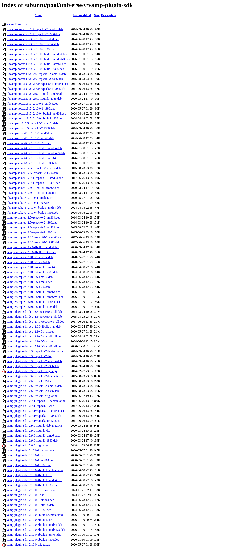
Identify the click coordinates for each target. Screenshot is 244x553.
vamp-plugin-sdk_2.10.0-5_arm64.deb (30, 505)
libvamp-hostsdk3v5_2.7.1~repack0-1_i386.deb (36, 88)
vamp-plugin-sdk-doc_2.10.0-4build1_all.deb (34, 336)
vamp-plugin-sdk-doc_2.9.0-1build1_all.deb (34, 326)
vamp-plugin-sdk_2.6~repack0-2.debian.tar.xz (35, 376)
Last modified (82, 15)
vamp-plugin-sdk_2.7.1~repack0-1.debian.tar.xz (36, 400)
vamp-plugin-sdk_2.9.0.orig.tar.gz (27, 445)
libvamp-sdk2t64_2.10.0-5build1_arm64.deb (34, 158)
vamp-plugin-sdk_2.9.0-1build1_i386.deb (32, 440)
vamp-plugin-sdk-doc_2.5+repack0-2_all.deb (34, 311)
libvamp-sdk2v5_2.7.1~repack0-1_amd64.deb (35, 178)
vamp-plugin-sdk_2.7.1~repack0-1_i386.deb (34, 415)
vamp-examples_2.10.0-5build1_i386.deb (32, 306)
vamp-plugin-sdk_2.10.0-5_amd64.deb (30, 500)
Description (108, 15)
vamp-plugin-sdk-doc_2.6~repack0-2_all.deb (34, 316)
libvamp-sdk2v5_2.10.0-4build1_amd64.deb (34, 207)
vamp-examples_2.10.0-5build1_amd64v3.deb (35, 296)
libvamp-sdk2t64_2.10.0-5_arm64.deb (30, 138)
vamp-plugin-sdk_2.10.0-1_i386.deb (29, 465)
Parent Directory (17, 24)
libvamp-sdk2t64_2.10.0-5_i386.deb (29, 143)
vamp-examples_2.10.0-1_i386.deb (28, 262)
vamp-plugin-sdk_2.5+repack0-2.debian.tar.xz (35, 351)
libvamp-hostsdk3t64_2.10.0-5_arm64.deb (33, 44)
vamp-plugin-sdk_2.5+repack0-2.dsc (29, 356)
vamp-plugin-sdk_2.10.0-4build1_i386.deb (33, 485)
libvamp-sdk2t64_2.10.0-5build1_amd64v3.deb (36, 153)
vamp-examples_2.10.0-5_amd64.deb (30, 277)
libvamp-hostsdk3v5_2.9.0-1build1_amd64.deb (36, 93)
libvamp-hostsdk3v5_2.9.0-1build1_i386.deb (34, 98)
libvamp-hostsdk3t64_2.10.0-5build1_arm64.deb (36, 64)
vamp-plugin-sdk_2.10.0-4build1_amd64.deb (34, 480)
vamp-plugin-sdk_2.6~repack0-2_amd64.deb (34, 386)
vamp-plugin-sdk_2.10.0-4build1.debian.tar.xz (35, 470)
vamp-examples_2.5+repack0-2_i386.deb (32, 222)
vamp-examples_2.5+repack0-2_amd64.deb (33, 217)
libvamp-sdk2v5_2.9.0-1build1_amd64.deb (33, 187)
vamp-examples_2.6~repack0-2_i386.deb (32, 232)
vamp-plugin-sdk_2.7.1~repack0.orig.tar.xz (33, 420)
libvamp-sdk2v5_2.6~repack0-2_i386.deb (32, 173)
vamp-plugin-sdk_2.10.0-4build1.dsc (29, 475)
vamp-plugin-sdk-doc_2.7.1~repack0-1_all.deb (35, 321)
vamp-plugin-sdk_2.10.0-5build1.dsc (29, 519)
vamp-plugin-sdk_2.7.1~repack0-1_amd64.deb (35, 410)
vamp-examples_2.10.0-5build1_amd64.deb (33, 291)
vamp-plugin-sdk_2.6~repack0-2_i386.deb (33, 391)
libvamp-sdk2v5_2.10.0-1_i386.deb (28, 202)
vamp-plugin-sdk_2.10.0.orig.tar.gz (28, 544)
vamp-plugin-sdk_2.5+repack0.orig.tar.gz (32, 371)
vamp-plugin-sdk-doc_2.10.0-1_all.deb (30, 331)
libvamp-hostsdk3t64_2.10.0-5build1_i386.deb (35, 69)
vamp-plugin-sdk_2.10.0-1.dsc (25, 455)
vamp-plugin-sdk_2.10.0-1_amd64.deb (30, 460)
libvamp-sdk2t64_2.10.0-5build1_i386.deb (33, 163)
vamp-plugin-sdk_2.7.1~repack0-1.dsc (30, 405)
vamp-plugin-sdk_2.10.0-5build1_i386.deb (33, 539)
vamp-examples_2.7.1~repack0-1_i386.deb (33, 242)
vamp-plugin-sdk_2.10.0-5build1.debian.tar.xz (35, 514)
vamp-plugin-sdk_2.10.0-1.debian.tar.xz (31, 450)
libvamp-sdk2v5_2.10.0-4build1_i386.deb (32, 212)
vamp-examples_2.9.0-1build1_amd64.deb (33, 247)
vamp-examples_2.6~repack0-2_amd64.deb (33, 227)
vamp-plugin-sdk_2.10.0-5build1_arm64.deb (34, 534)
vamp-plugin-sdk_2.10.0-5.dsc (25, 495)
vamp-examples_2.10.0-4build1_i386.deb (32, 272)
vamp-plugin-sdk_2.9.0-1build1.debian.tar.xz (34, 425)
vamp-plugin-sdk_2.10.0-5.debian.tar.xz (31, 490)
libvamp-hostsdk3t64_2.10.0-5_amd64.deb (33, 39)
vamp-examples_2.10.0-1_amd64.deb (30, 257)
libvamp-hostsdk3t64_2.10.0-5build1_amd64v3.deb (38, 59)
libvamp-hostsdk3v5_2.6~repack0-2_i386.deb (35, 78)
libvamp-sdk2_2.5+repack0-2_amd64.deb (32, 123)
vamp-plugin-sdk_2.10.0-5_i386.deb (29, 509)
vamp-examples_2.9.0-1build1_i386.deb (31, 252)
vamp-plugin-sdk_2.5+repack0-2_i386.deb (33, 366)
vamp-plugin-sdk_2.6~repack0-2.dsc (29, 381)
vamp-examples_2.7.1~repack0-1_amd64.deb (35, 237)
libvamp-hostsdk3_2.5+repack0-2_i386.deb (33, 34)
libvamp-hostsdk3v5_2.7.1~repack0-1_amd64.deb (37, 83)
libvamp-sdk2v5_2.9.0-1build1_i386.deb (32, 192)
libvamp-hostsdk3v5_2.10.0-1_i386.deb (31, 108)
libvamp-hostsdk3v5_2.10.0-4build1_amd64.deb (36, 113)
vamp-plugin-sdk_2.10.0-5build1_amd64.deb (34, 524)
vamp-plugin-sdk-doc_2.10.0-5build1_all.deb (34, 346)
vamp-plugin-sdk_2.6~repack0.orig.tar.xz (32, 396)
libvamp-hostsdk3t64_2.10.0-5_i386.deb (31, 49)
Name (38, 15)
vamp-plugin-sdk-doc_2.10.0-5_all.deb (30, 341)
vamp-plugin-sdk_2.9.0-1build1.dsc (28, 430)
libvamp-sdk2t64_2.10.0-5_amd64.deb (30, 133)
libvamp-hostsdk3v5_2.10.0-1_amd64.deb (32, 103)
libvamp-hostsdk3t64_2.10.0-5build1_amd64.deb (37, 54)
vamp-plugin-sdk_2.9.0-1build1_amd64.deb (33, 435)
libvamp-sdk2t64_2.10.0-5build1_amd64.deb (34, 148)
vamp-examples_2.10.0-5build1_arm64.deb (33, 301)
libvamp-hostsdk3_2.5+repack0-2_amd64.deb (35, 29)
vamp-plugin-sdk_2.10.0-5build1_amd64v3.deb (36, 529)
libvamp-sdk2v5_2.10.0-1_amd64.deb (30, 197)
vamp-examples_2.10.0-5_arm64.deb (29, 282)
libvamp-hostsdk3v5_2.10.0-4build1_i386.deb (35, 118)
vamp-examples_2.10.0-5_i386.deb (28, 287)
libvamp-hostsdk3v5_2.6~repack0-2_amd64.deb (36, 73)
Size (97, 15)
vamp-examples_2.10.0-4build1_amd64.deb (33, 267)
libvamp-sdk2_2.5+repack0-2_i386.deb (31, 128)
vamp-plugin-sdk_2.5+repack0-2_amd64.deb (34, 361)
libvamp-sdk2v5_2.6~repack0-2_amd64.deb (34, 168)
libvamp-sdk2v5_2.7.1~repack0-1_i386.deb (33, 182)
